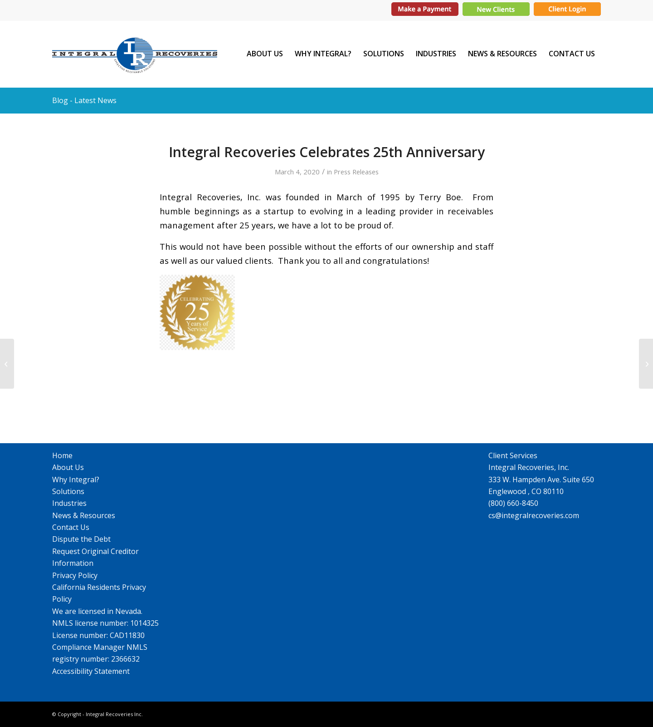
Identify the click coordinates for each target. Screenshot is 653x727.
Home (62, 455)
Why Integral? (75, 480)
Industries (69, 503)
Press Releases (356, 171)
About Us (68, 467)
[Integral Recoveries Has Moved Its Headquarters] (646, 364)
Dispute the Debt (81, 539)
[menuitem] (265, 54)
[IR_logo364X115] (134, 54)
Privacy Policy (74, 575)
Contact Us (70, 527)
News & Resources (83, 515)
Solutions (68, 491)
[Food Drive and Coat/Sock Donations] (7, 364)
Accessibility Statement (91, 671)
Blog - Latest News (84, 100)
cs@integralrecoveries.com (533, 515)
